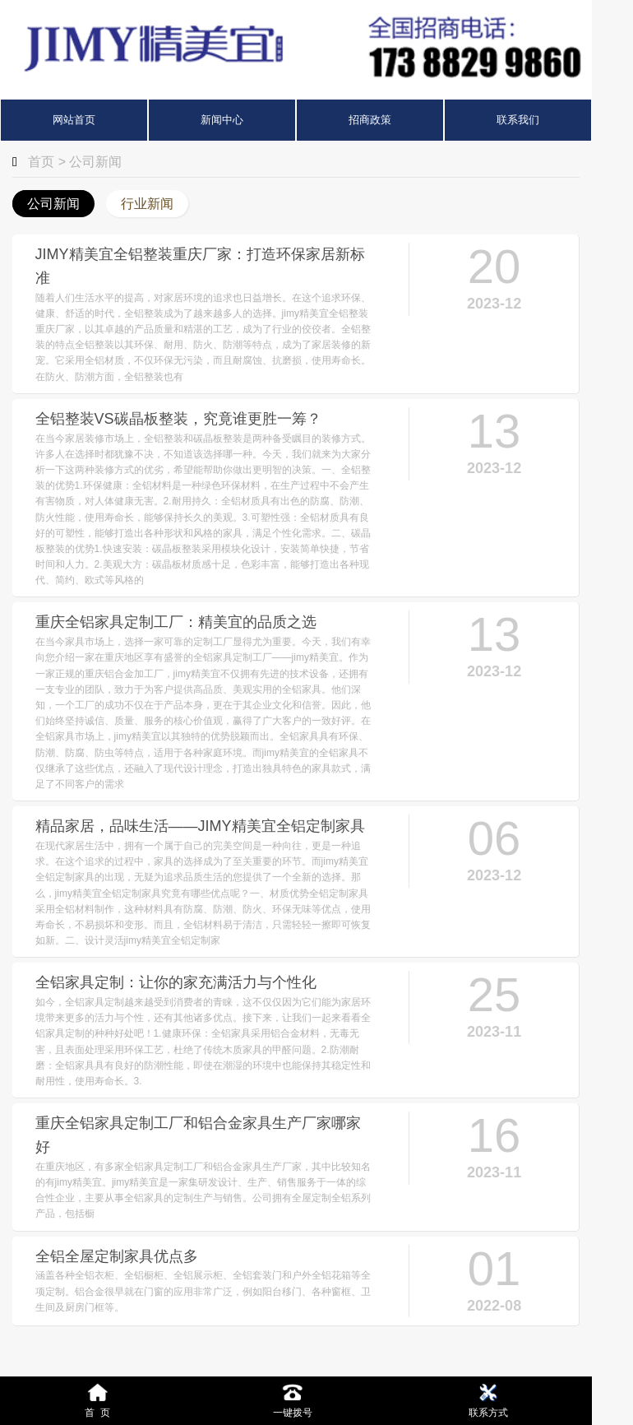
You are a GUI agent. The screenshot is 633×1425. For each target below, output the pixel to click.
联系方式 (488, 1399)
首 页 (98, 1399)
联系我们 (518, 120)
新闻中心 (222, 120)
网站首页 (74, 120)
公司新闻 (95, 162)
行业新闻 (147, 204)
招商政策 (370, 120)
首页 (41, 162)
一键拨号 (293, 1399)
